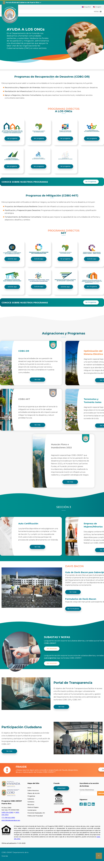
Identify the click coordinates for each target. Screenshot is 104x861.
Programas (31, 796)
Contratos (31, 802)
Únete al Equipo (33, 807)
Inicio (29, 787)
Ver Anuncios (52, 648)
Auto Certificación (28, 523)
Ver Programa (92, 286)
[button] (96, 12)
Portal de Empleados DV (36, 813)
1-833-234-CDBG (7, 812)
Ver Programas (90, 182)
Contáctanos (32, 810)
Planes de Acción (34, 793)
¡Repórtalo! (61, 788)
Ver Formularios (73, 609)
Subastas (31, 799)
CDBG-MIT (24, 399)
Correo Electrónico (87, 790)
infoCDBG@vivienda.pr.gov (11, 820)
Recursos (31, 804)
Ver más (37, 379)
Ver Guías (72, 592)
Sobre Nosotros (33, 790)
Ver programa (12, 138)
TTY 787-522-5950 (8, 817)
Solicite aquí (12, 259)
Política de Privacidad (35, 816)
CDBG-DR (23, 351)
